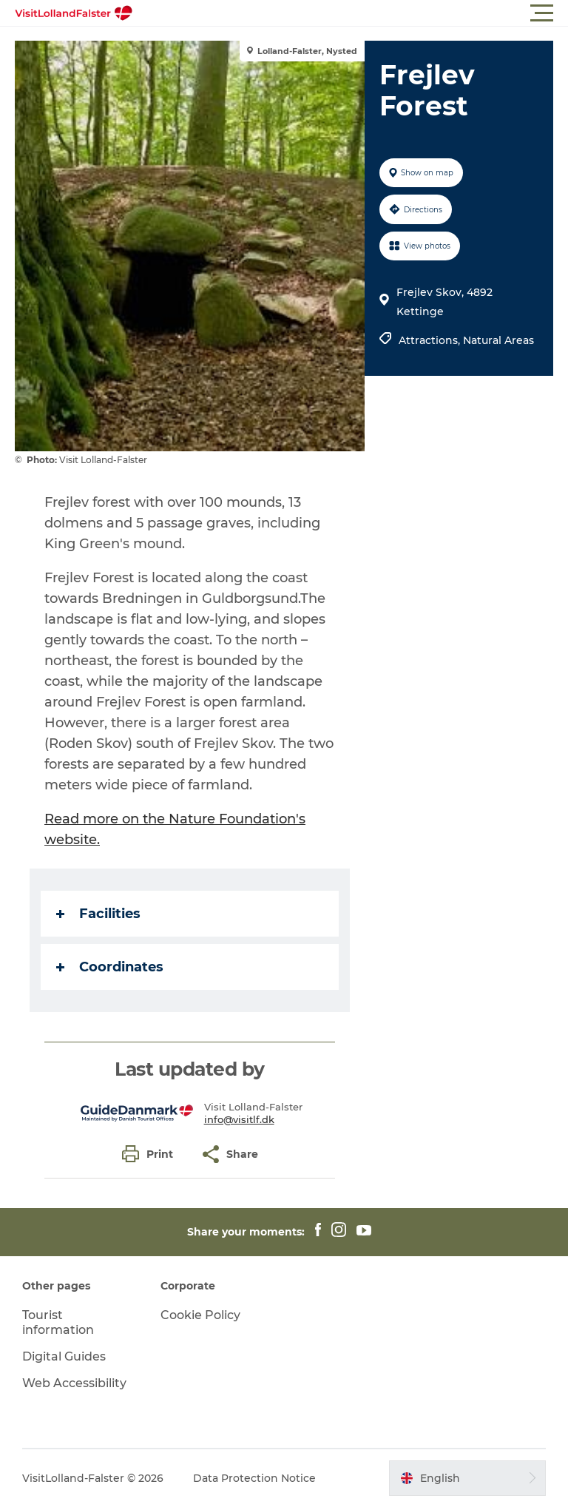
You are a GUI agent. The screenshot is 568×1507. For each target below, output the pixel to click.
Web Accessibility (74, 1383)
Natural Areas (498, 340)
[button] (350, 13)
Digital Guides (64, 1356)
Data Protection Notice (254, 1478)
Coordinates (109, 967)
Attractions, (431, 340)
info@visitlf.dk (239, 1119)
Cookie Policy (200, 1315)
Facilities (98, 914)
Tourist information (58, 1323)
